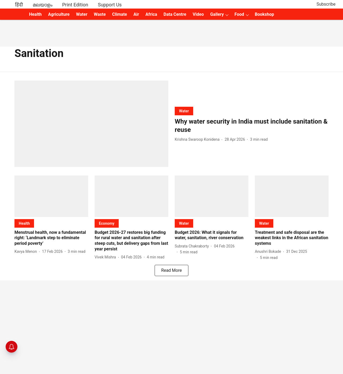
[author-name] (198, 139)
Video (198, 14)
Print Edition (75, 4)
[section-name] (184, 110)
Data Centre (174, 14)
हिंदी (19, 4)
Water (81, 14)
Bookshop (264, 14)
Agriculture (59, 14)
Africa (151, 14)
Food (239, 14)
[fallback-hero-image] (91, 124)
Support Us (110, 4)
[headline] (252, 125)
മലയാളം (43, 4)
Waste (100, 14)
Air (136, 14)
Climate (119, 14)
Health (35, 14)
